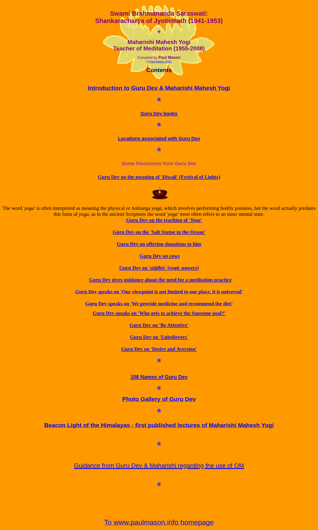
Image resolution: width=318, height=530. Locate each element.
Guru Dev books (159, 113)
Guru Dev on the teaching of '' (164, 220)
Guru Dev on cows (160, 256)
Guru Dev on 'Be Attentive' (158, 325)
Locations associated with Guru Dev (159, 138)
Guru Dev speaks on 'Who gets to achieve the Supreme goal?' (159, 313)
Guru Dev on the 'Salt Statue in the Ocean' (159, 232)
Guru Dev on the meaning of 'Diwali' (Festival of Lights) (159, 177)
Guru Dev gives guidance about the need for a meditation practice (160, 280)
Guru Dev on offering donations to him (159, 244)
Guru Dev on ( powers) (159, 268)
